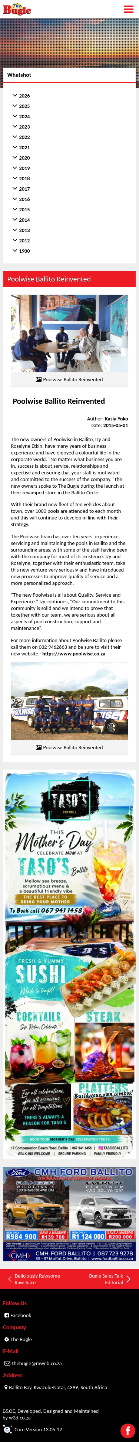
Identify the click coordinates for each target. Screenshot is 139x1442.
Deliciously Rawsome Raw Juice (33, 1279)
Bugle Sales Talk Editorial (110, 1279)
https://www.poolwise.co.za (73, 653)
